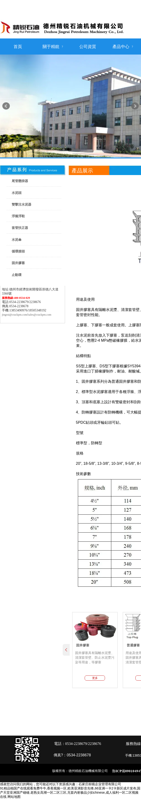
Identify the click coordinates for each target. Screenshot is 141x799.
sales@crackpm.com (39, 314)
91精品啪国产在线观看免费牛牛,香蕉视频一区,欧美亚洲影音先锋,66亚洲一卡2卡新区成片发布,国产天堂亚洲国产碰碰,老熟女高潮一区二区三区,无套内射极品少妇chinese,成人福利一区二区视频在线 (70, 792)
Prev (6, 106)
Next (135, 106)
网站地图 (14, 797)
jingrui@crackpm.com (14, 314)
